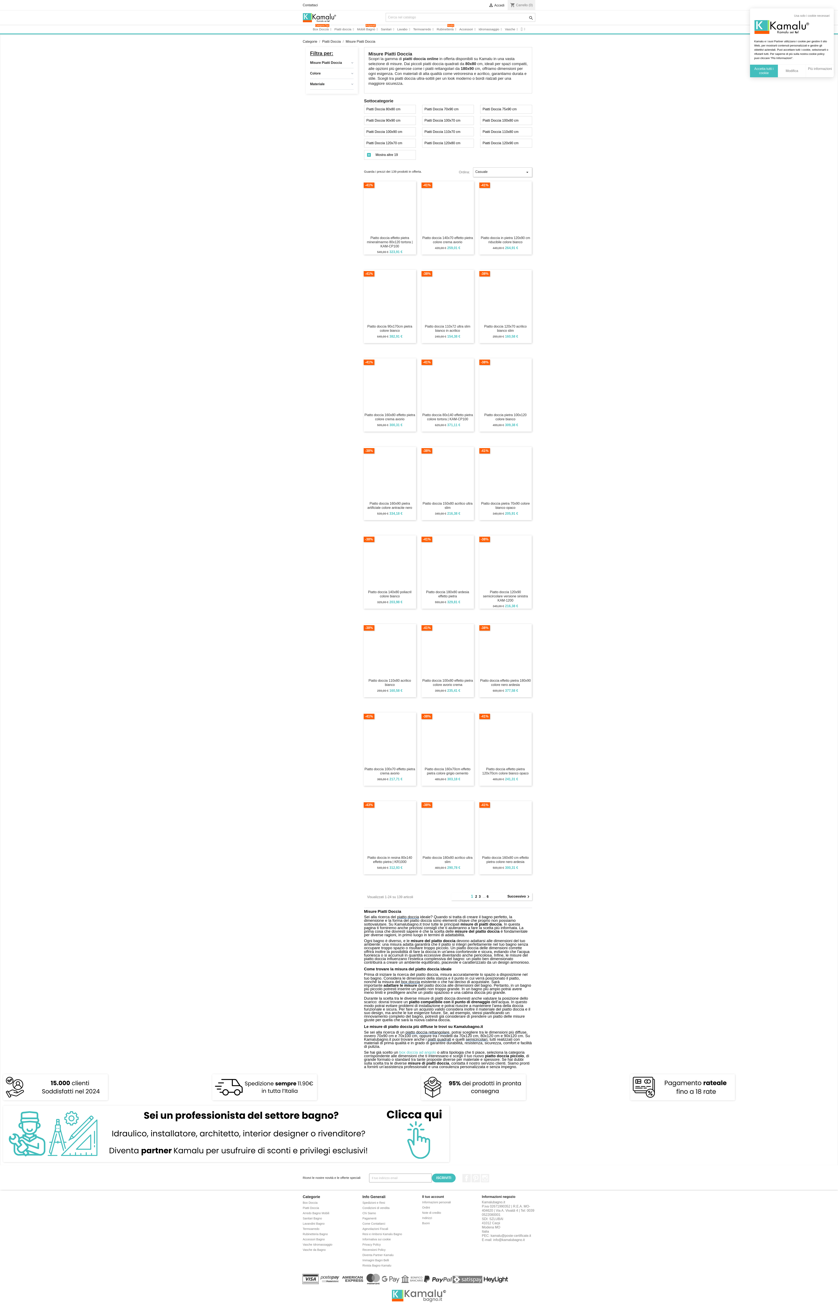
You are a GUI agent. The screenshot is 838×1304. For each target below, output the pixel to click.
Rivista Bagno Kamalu (376, 1265)
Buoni (426, 1223)
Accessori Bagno (314, 1239)
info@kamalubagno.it (509, 1240)
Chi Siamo (369, 1213)
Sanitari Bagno (312, 1218)
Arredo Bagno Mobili (316, 1213)
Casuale (502, 172)
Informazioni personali (436, 1202)
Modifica (792, 71)
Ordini (426, 1207)
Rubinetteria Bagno (315, 1234)
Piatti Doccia (311, 1208)
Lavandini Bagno (314, 1223)
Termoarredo (311, 1229)
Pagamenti (369, 1218)
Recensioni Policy (374, 1249)
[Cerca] (460, 17)
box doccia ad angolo (417, 1052)
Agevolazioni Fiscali (375, 1229)
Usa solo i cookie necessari (812, 15)
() (521, 5)
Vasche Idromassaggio (317, 1244)
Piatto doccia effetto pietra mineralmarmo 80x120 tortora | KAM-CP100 (390, 242)
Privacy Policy (371, 1244)
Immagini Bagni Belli (375, 1260)
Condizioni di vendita (375, 1208)
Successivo (519, 896)
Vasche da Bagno (314, 1249)
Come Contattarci (373, 1223)
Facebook (466, 1178)
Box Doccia (310, 1202)
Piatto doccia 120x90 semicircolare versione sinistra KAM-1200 (505, 596)
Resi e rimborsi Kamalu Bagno (382, 1234)
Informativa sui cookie (376, 1239)
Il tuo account (433, 1197)
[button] (523, 29)
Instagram (485, 1178)
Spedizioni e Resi (373, 1202)
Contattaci (310, 5)
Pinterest (476, 1178)
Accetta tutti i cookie (764, 71)
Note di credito (431, 1212)
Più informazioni (820, 69)
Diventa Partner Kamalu (378, 1255)
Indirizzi (427, 1218)
